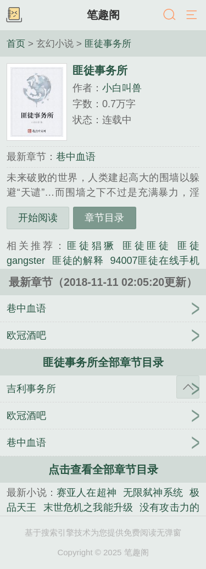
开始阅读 (38, 217)
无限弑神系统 (153, 492)
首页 (16, 43)
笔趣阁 (103, 15)
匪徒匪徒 (147, 245)
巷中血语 (76, 156)
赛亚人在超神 (86, 492)
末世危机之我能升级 (88, 507)
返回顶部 (187, 387)
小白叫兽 (122, 87)
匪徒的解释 (77, 260)
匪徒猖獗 (91, 245)
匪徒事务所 (108, 43)
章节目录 (104, 217)
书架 (13, 15)
